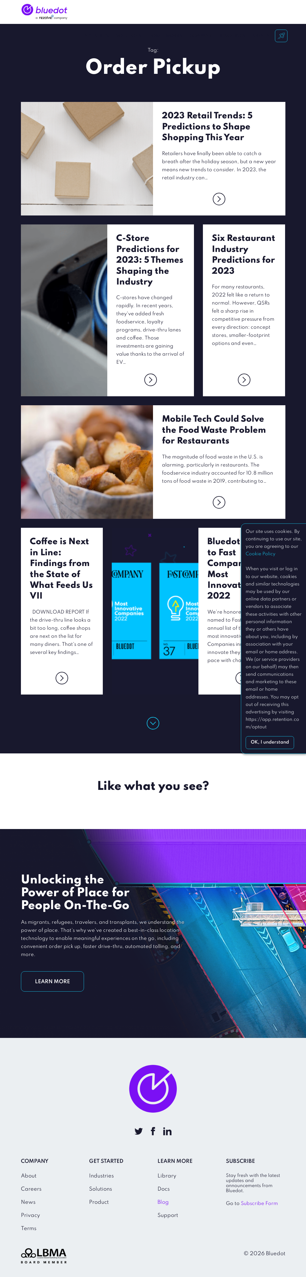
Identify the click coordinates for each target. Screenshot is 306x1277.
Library (166, 1176)
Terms (28, 1228)
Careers (31, 1189)
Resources (233, 12)
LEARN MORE (52, 981)
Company (201, 12)
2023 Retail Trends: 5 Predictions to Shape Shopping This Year (207, 127)
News (28, 1202)
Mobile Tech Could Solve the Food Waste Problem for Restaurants (214, 430)
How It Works (166, 12)
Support (167, 1215)
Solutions (129, 12)
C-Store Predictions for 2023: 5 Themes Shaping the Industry (149, 260)
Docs (163, 1189)
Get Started (282, 14)
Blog (163, 1202)
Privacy (30, 1215)
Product (99, 1202)
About (28, 1176)
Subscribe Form (259, 1203)
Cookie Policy (261, 554)
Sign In (262, 12)
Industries (97, 12)
